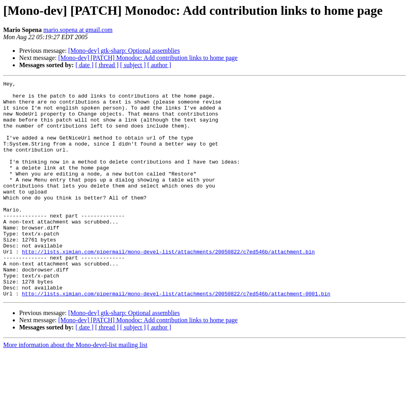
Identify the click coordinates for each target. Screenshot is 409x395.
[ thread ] (107, 65)
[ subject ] (133, 65)
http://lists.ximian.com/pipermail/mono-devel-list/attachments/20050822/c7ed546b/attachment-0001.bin (176, 336)
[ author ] (159, 65)
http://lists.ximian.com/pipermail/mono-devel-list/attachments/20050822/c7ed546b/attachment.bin (168, 286)
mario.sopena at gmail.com (77, 29)
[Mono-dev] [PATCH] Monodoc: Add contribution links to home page (148, 57)
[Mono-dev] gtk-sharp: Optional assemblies (124, 50)
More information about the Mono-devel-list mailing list (75, 388)
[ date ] (84, 65)
